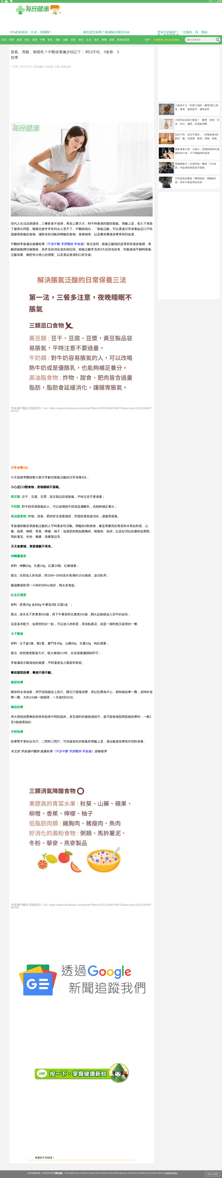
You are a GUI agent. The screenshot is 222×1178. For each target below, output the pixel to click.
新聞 (34, 39)
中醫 (42, 39)
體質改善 (66, 66)
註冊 (219, 1)
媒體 (111, 39)
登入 (211, 1)
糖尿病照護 (123, 39)
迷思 (96, 39)
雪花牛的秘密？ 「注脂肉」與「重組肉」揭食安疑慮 (182, 33)
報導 (11, 39)
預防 (27, 39)
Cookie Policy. (171, 1173)
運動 (57, 39)
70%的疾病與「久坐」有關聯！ (30, 32)
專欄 (104, 39)
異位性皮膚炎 (172, 39)
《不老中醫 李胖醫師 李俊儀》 (65, 244)
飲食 (50, 39)
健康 (19, 39)
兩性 (80, 39)
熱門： (148, 39)
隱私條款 (59, 1173)
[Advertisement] (82, 93)
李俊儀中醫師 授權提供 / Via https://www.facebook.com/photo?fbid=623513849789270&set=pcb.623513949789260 (81, 409)
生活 (88, 39)
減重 (65, 39)
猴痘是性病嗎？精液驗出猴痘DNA (106, 32)
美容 (73, 39)
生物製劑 (158, 39)
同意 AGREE (213, 1174)
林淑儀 (49, 66)
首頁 (3, 39)
